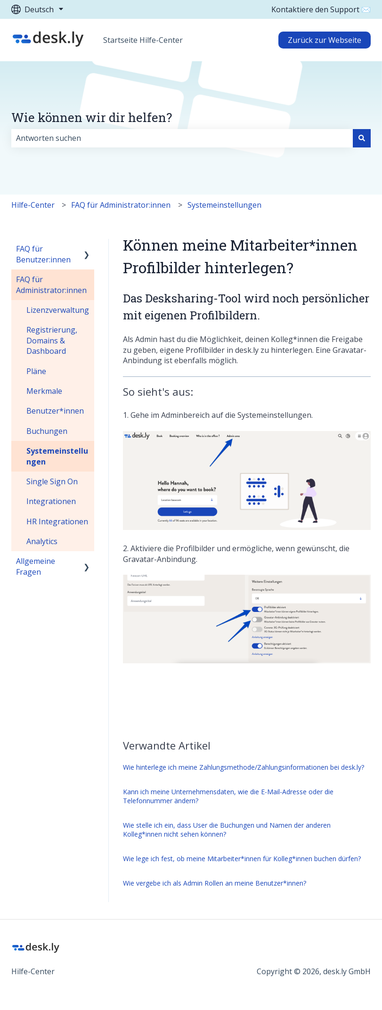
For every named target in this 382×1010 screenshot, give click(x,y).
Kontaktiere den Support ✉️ (321, 9)
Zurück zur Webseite (324, 40)
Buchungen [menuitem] (46, 431)
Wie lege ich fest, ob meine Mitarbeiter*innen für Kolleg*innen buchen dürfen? (242, 858)
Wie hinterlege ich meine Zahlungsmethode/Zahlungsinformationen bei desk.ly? (243, 767)
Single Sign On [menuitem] (52, 481)
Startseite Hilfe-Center (143, 40)
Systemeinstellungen (224, 205)
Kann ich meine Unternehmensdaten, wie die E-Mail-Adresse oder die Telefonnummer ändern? (228, 796)
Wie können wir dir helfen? (91, 117)
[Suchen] (362, 138)
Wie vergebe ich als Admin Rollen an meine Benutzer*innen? (214, 883)
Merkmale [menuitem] (44, 391)
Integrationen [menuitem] (51, 501)
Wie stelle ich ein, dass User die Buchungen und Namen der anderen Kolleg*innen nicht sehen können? (227, 830)
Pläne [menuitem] (36, 371)
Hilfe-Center (33, 205)
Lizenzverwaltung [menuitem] (57, 310)
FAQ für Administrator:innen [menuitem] (51, 284)
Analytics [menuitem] (41, 541)
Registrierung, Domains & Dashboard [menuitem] (51, 340)
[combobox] (182, 138)
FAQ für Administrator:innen (121, 205)
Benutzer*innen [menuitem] (55, 411)
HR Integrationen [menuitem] (57, 521)
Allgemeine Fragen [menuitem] (35, 566)
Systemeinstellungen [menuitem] (57, 456)
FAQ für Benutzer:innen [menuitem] (43, 254)
